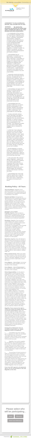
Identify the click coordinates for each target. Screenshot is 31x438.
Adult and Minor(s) (15, 420)
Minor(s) (19, 416)
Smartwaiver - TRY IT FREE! (20, 436)
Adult (10, 416)
